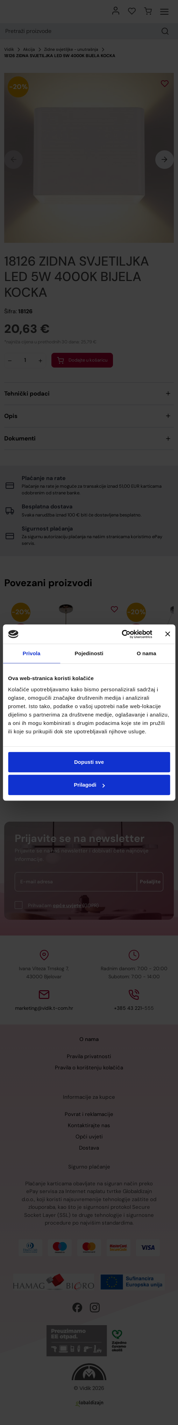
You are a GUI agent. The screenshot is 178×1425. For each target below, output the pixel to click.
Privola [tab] (32, 653)
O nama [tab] (146, 653)
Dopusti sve (89, 762)
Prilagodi (89, 785)
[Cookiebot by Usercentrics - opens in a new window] (121, 634)
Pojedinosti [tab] (89, 653)
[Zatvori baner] (167, 634)
